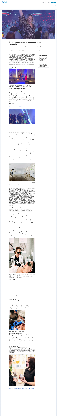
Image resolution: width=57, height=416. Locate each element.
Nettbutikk (48, 2)
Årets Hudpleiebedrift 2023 (14, 105)
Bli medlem (53, 2)
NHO (39, 2)
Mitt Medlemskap (44, 2)
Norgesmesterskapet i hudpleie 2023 (15, 106)
